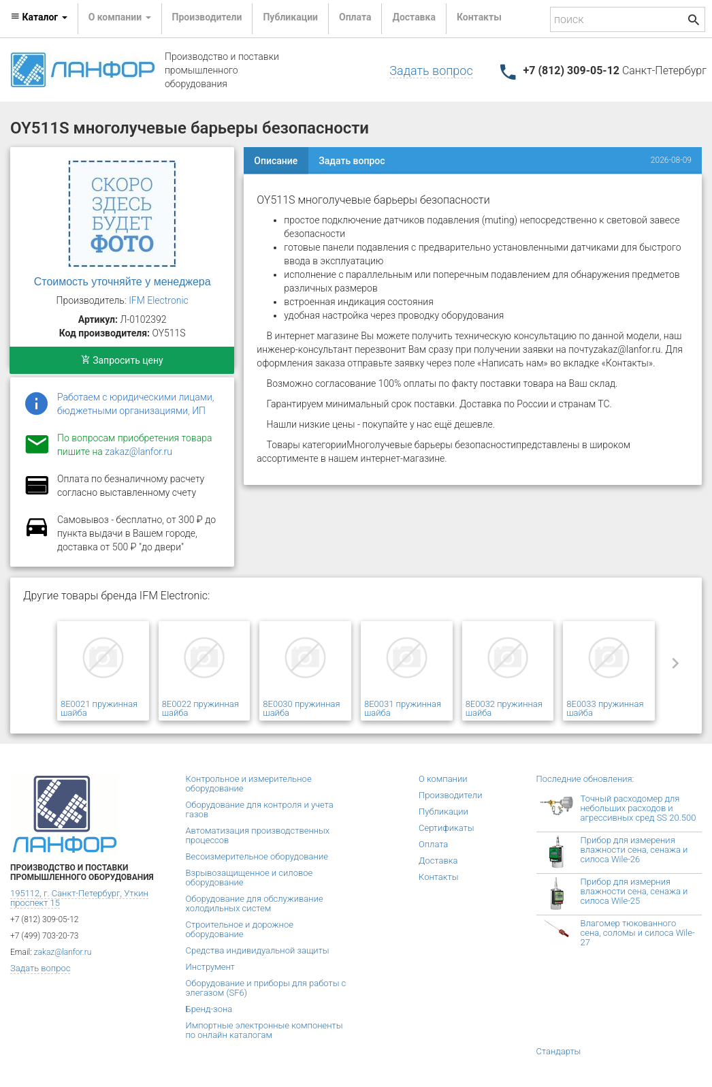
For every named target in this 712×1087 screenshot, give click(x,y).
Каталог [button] (38, 17)
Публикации (290, 17)
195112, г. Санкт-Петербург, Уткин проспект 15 (79, 898)
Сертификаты (446, 828)
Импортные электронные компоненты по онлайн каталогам (264, 1030)
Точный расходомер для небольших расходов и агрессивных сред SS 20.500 (638, 808)
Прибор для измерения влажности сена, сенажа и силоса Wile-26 (634, 849)
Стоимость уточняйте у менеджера (122, 281)
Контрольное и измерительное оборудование (249, 783)
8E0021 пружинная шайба (99, 708)
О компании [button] (119, 17)
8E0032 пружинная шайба (504, 708)
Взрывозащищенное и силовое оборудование (249, 877)
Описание (275, 160)
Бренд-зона (209, 1009)
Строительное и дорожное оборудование (239, 929)
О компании (443, 779)
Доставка (413, 17)
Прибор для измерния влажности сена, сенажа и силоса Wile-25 (634, 891)
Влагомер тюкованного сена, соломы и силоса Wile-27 (638, 932)
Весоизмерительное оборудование (257, 856)
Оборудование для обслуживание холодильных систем (254, 903)
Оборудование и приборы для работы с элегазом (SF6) (266, 988)
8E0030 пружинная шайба (301, 708)
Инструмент (210, 967)
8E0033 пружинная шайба (604, 708)
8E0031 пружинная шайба (402, 708)
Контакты (479, 17)
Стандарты (558, 1051)
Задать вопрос (430, 70)
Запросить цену (122, 360)
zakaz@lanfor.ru (138, 451)
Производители (207, 17)
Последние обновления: (585, 779)
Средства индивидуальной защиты (257, 950)
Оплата (355, 17)
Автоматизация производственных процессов (258, 835)
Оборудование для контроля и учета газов (260, 809)
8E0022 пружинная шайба (200, 708)
